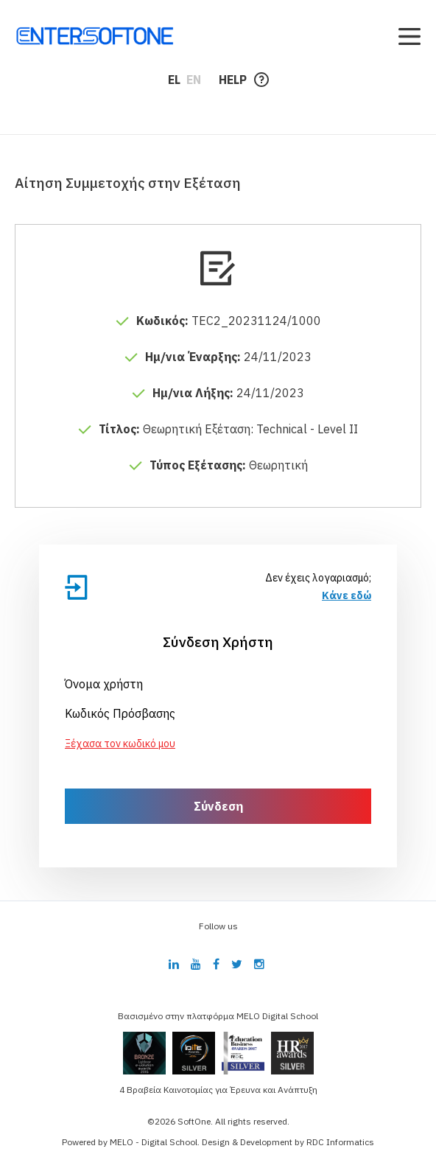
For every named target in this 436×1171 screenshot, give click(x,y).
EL (174, 79)
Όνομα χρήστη (104, 684)
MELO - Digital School (153, 1141)
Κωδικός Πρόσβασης (120, 713)
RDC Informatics (340, 1141)
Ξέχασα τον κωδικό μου (120, 743)
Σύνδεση (218, 806)
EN (193, 79)
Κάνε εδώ (346, 595)
